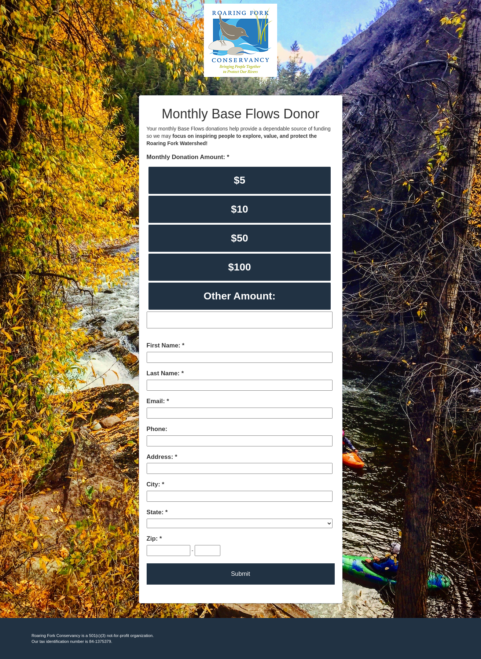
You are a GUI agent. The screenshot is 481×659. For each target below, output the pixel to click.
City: (154, 484)
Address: (161, 456)
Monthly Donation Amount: (187, 157)
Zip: (153, 538)
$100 (239, 267)
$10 (239, 209)
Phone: (157, 429)
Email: (157, 401)
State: (156, 512)
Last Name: (164, 373)
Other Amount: (239, 296)
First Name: (164, 345)
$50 (239, 238)
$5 (239, 180)
